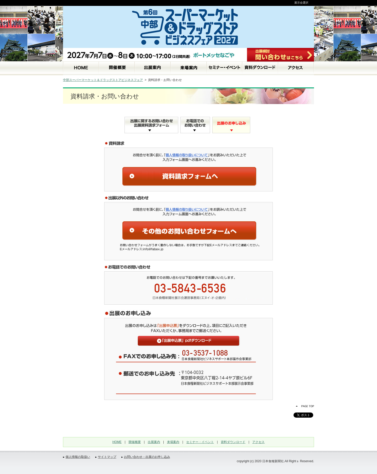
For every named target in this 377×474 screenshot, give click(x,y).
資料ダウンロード (233, 442)
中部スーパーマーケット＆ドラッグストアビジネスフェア (103, 80)
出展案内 (154, 442)
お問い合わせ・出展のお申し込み (147, 457)
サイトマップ (107, 457)
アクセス (258, 442)
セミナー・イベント (200, 442)
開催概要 (135, 442)
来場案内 (173, 442)
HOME (117, 442)
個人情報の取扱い (78, 457)
